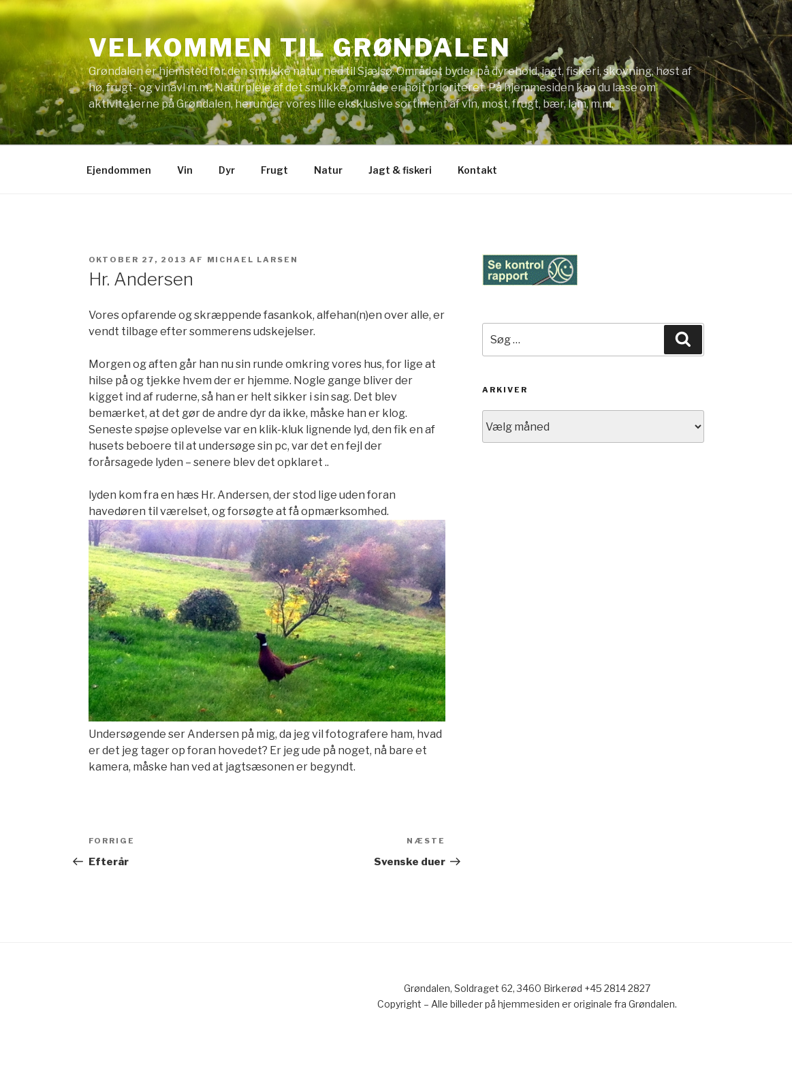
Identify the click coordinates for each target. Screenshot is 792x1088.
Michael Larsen (253, 259)
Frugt (274, 170)
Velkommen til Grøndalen (300, 48)
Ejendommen (118, 170)
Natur (328, 170)
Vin (185, 170)
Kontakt (477, 170)
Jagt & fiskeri (400, 170)
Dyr (227, 170)
